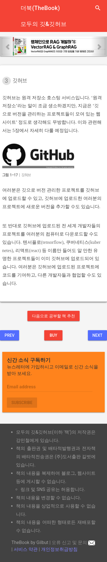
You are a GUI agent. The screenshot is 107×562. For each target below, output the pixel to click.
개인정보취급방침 (59, 549)
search (97, 8)
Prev (10, 335)
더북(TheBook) (40, 8)
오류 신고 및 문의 (73, 542)
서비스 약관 (26, 549)
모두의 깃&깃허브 (43, 24)
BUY (53, 335)
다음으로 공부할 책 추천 (53, 316)
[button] (8, 46)
